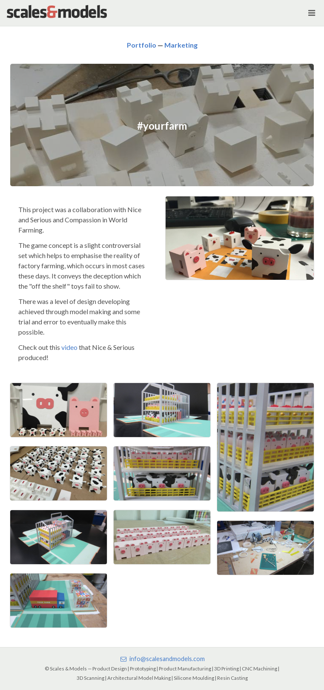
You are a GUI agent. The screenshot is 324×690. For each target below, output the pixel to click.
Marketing (181, 45)
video (69, 347)
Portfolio (141, 45)
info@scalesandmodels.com (161, 658)
